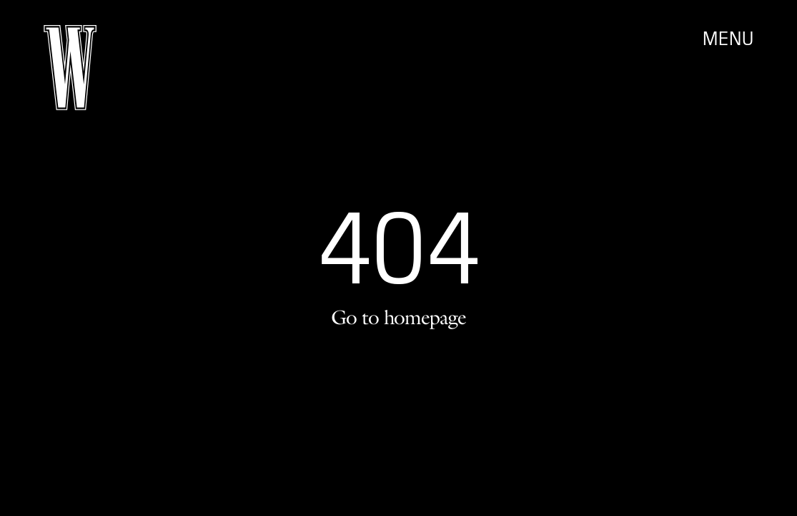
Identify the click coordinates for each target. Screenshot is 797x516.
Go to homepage (398, 317)
